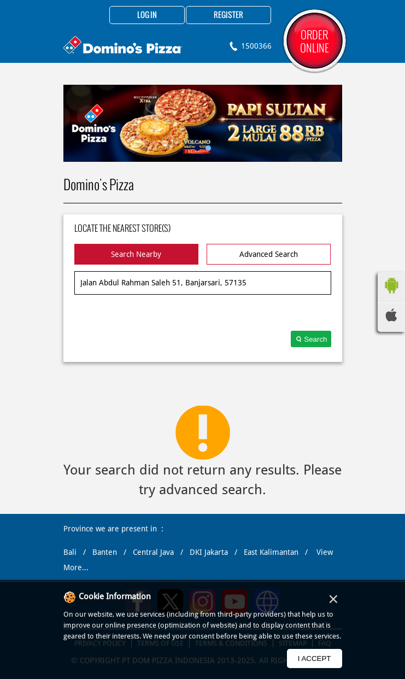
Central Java (153, 552)
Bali (70, 552)
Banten (104, 552)
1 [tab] (197, 148)
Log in (147, 15)
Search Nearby (136, 254)
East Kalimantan (271, 552)
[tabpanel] (202, 123)
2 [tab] (208, 148)
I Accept (314, 658)
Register (228, 15)
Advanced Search (268, 254)
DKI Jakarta (209, 552)
